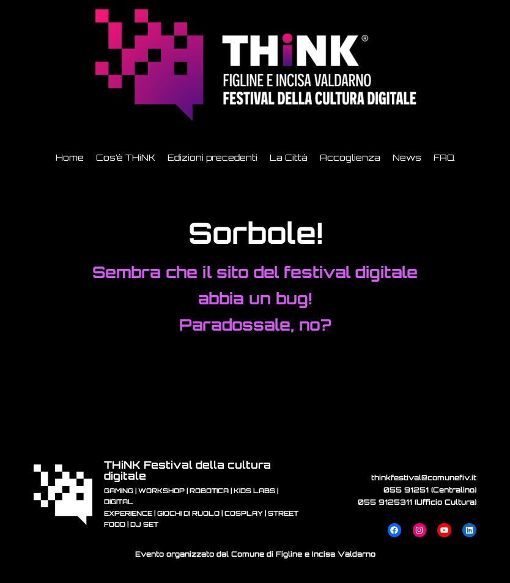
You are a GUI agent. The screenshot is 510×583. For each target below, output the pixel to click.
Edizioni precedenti (212, 157)
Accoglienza (350, 157)
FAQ (444, 157)
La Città (289, 157)
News (407, 157)
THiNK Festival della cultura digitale (187, 470)
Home (70, 157)
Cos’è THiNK (125, 157)
